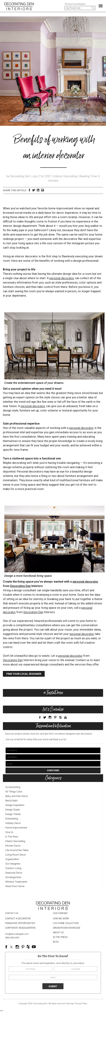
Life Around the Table (16, 850)
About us (58, 932)
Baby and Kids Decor (16, 796)
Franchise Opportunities (20, 923)
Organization (12, 859)
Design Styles (12, 809)
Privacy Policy (81, 1003)
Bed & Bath (11, 800)
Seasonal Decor (13, 872)
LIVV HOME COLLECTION (66, 923)
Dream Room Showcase (66, 927)
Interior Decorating (15, 841)
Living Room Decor (15, 854)
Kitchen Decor (13, 845)
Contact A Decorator (18, 918)
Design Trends (13, 814)
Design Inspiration (14, 805)
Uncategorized (13, 877)
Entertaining (11, 818)
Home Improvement (16, 827)
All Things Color (13, 791)
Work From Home (14, 886)
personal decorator (61, 278)
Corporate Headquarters (20, 927)
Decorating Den (20, 586)
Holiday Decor (13, 823)
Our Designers (12, 863)
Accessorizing (12, 787)
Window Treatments (16, 881)
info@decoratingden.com (17, 934)
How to (9, 832)
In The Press (11, 836)
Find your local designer (23, 673)
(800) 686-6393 (12, 937)
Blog (56, 941)
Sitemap (70, 1003)
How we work (61, 918)
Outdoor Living (13, 868)
